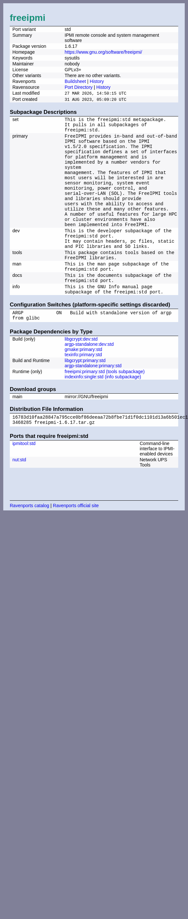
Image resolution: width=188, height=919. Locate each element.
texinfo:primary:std (83, 386)
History (97, 81)
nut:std (19, 493)
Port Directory (79, 87)
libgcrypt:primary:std (85, 392)
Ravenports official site (76, 539)
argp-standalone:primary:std (93, 397)
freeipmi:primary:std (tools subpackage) (105, 403)
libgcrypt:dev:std (81, 370)
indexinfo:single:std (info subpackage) (103, 408)
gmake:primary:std (83, 381)
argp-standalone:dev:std (89, 376)
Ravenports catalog (29, 539)
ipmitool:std (24, 477)
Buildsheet (75, 81)
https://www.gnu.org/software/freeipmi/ (103, 52)
